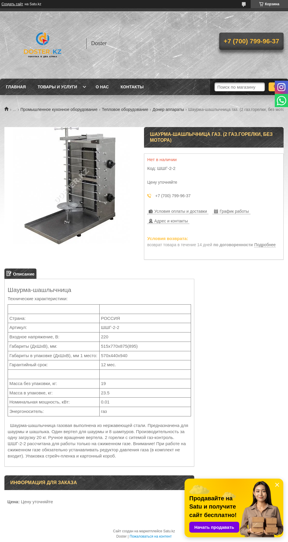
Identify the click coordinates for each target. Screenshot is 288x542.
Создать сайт (12, 4)
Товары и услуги (57, 87)
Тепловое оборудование (125, 109)
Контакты (131, 87)
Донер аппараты (168, 109)
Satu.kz (169, 531)
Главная (16, 87)
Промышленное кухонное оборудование (59, 109)
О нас (102, 87)
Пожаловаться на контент (151, 536)
